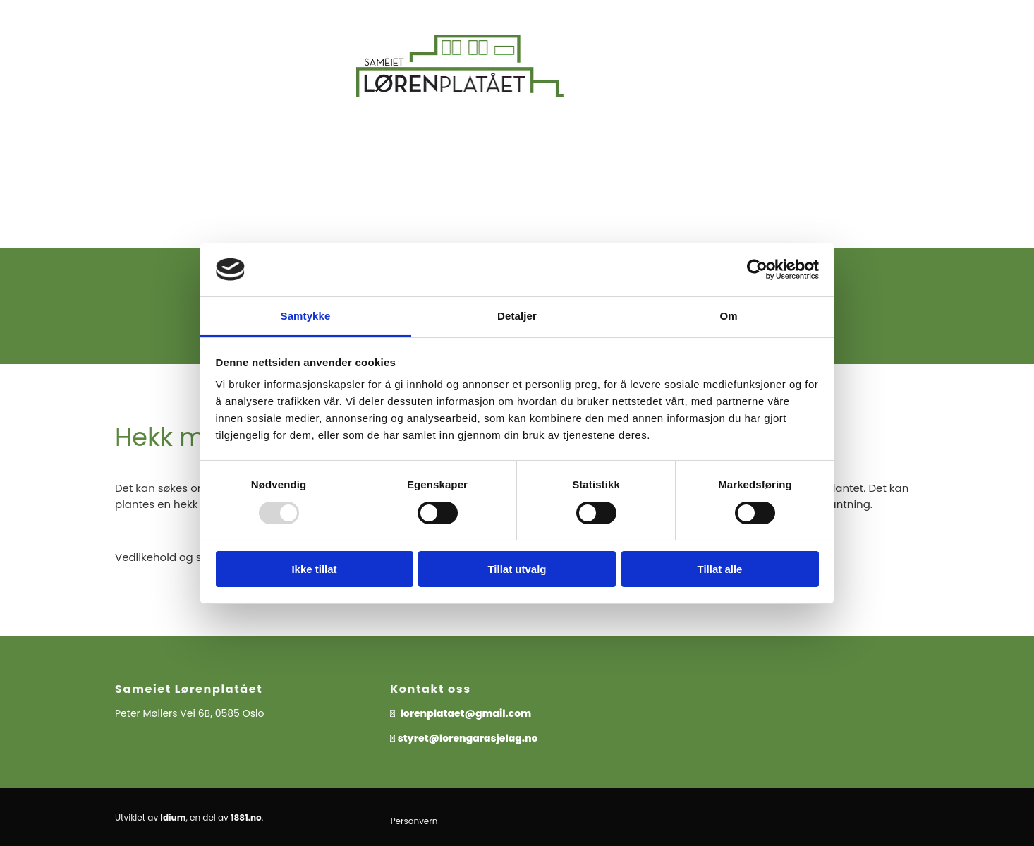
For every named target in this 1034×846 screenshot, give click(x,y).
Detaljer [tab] (517, 316)
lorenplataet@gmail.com (467, 713)
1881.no (246, 817)
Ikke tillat (313, 569)
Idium (172, 817)
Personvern (414, 821)
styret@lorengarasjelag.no (468, 738)
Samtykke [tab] (306, 316)
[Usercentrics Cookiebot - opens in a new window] (757, 269)
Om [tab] (728, 316)
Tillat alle (720, 569)
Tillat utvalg (516, 569)
